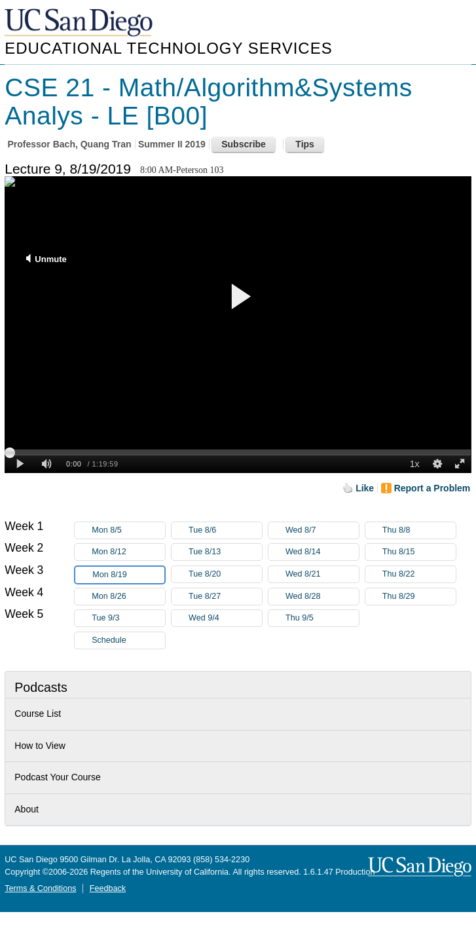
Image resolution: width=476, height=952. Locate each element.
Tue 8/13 (225, 552)
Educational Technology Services (168, 48)
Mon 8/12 (128, 552)
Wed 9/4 (225, 618)
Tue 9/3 (128, 618)
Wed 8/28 (322, 596)
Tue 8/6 (225, 530)
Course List (37, 713)
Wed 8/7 (322, 530)
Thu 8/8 (419, 530)
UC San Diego (80, 23)
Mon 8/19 (128, 575)
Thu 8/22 (419, 574)
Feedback (108, 888)
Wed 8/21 (322, 574)
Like (365, 488)
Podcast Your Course (57, 777)
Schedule (109, 640)
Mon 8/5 (128, 530)
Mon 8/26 (128, 596)
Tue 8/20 (225, 574)
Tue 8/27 (225, 596)
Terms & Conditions (40, 888)
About (26, 809)
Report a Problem (432, 488)
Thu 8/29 (419, 596)
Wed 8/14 (322, 552)
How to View (39, 745)
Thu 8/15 (419, 552)
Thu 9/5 (322, 618)
